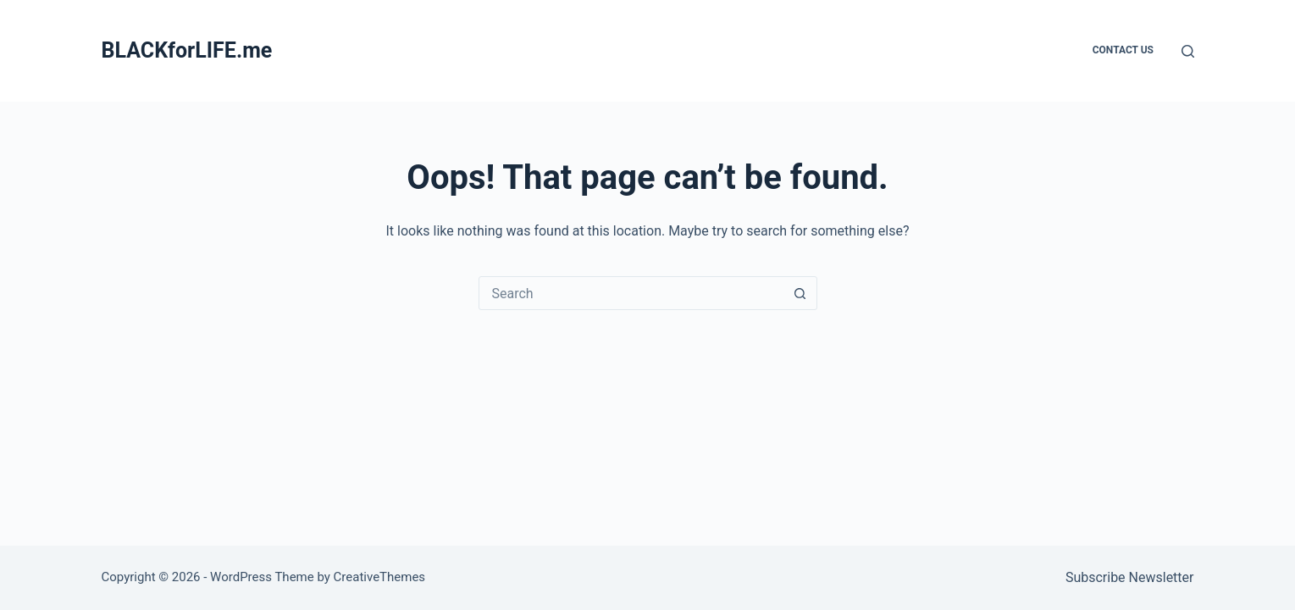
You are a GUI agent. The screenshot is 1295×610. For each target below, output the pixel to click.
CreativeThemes (380, 577)
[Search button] (800, 293)
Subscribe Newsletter (1129, 577)
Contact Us (1123, 50)
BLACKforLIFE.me (187, 50)
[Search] (1188, 51)
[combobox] (631, 293)
